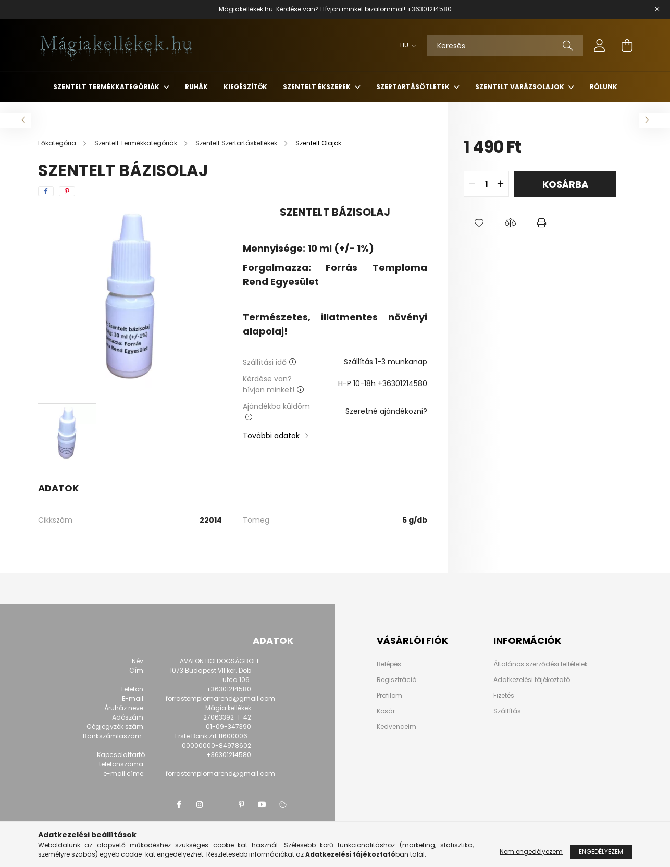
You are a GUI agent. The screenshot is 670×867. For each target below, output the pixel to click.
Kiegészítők (245, 86)
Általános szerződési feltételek (540, 664)
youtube (262, 804)
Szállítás (507, 711)
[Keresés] (505, 45)
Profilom (389, 695)
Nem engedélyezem (531, 851)
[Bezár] (657, 9)
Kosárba (565, 184)
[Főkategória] (58, 143)
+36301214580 (429, 9)
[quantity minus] (472, 184)
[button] (479, 223)
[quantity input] (486, 183)
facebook (178, 804)
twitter (220, 804)
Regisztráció (396, 680)
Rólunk (603, 86)
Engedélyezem (601, 851)
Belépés (389, 664)
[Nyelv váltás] (405, 45)
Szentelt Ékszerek (317, 86)
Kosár (386, 711)
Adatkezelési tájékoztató (531, 679)
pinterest (241, 804)
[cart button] (626, 45)
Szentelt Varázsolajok (520, 86)
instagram (199, 804)
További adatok (271, 435)
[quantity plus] (500, 184)
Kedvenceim (396, 726)
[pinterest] (67, 191)
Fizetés (503, 695)
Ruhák (196, 86)
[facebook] (46, 191)
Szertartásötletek (413, 86)
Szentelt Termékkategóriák (107, 86)
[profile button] (599, 45)
